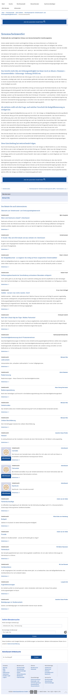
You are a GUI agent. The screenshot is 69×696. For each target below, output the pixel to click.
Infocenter (17, 8)
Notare (18, 672)
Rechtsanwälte (21, 667)
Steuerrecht (48, 669)
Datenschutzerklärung (13, 644)
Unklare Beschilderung (8, 420)
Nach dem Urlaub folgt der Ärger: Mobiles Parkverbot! (18, 317)
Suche (11, 4)
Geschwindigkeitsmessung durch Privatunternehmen (18, 337)
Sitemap (5, 667)
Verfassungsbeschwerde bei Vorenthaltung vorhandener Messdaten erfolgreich (26, 275)
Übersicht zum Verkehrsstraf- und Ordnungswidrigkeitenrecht (20, 210)
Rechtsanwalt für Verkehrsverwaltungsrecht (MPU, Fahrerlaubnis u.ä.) (47, 188)
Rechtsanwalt (21, 4)
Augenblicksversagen (8, 584)
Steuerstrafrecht (35, 686)
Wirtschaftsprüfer (21, 674)
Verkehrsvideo (6, 188)
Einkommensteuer (35, 679)
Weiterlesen (5, 229)
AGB (4, 671)
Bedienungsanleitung (8, 390)
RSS (4, 669)
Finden (34, 636)
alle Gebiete (19, 12)
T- (31, 692)
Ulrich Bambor (64, 372)
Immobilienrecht (49, 672)
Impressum (6, 674)
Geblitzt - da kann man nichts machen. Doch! (15, 293)
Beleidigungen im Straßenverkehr (11, 602)
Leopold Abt (64, 582)
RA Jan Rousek (63, 564)
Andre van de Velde (62, 499)
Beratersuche (34, 667)
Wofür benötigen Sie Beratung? (10, 622)
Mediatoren (20, 675)
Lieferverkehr (5, 360)
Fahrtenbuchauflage (7, 501)
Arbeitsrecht (48, 667)
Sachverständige (21, 671)
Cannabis (15, 451)
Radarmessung (6, 375)
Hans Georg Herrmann (61, 387)
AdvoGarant (64, 448)
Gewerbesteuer (35, 684)
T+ (35, 692)
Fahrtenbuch (5, 549)
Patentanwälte (20, 677)
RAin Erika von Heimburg (60, 516)
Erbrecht (47, 671)
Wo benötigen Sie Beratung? (9, 630)
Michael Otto (6, 198)
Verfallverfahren (6, 567)
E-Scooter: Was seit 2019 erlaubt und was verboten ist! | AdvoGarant (23, 238)
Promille (3, 534)
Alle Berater (5, 8)
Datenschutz (6, 672)
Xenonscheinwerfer (24, 14)
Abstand (3, 435)
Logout (4, 677)
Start (3, 4)
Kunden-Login (6, 675)
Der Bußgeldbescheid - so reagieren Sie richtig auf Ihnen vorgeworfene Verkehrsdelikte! (29, 258)
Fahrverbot (15, 468)
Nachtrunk (15, 486)
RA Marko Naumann (62, 547)
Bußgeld (4, 519)
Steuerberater (34, 4)
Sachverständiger (49, 4)
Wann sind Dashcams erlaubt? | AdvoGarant (15, 218)
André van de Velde (62, 531)
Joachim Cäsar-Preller (61, 433)
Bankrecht (47, 674)
